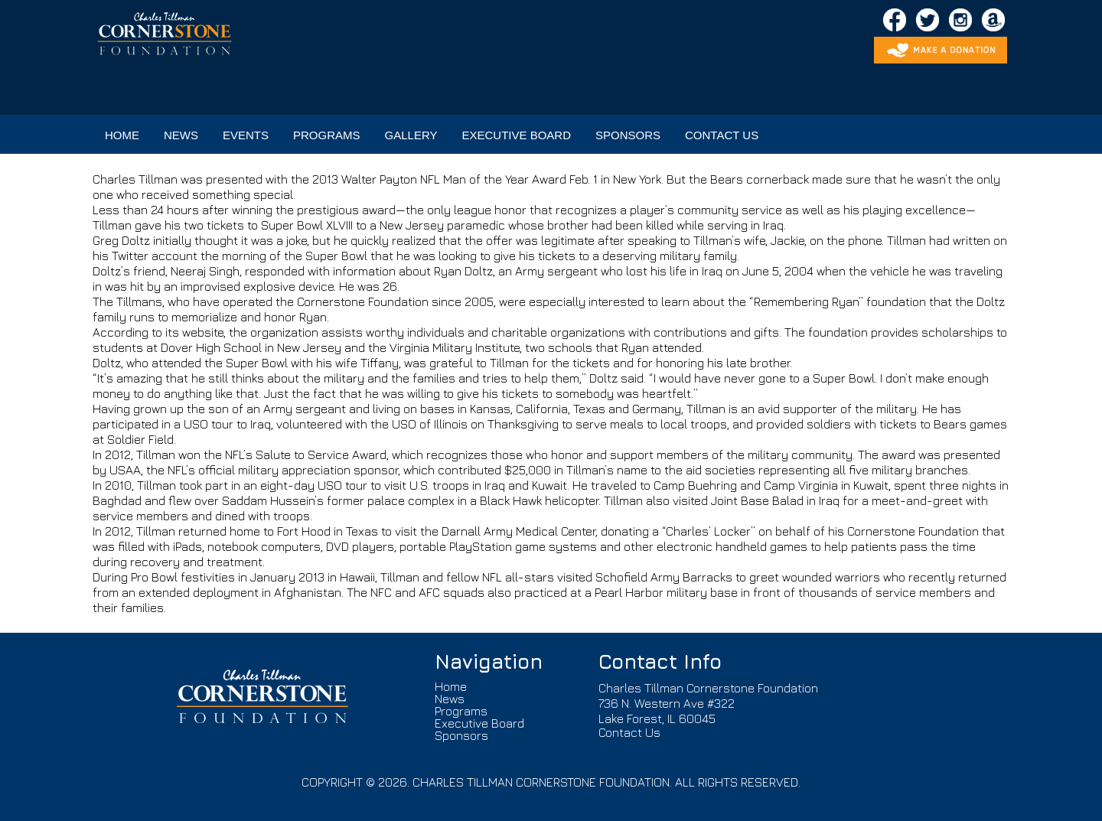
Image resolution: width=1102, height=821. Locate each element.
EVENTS (246, 135)
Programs (461, 711)
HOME (122, 135)
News (450, 698)
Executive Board (479, 723)
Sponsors (461, 735)
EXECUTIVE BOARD (516, 135)
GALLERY (411, 135)
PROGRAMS (326, 135)
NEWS (181, 135)
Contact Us (629, 732)
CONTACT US (721, 135)
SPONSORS (627, 135)
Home (451, 686)
